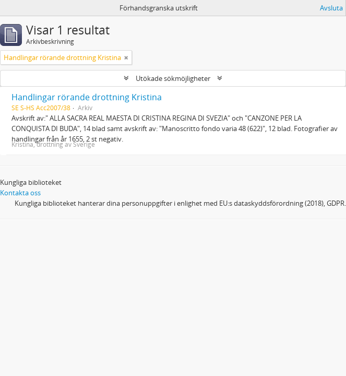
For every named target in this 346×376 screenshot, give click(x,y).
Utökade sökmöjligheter (173, 78)
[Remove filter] (126, 57)
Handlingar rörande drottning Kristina (86, 97)
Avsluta (331, 8)
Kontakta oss (20, 192)
